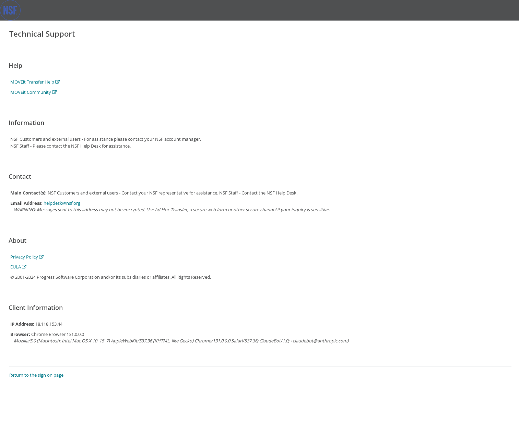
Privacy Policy (27, 257)
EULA (18, 267)
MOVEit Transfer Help (35, 82)
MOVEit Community (33, 92)
